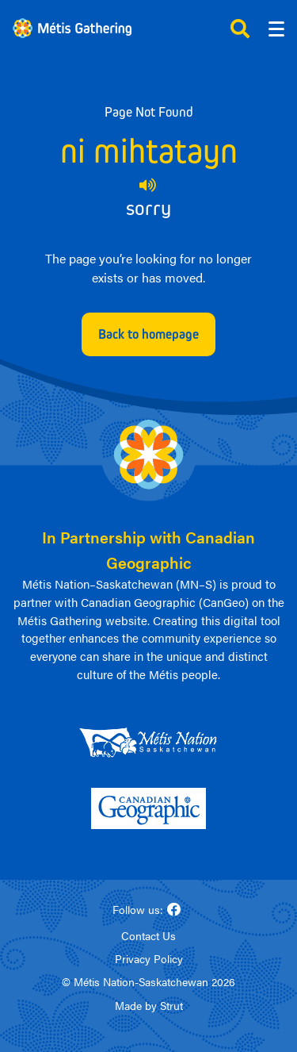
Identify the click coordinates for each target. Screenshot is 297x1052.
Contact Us (148, 935)
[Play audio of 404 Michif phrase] (148, 185)
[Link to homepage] (72, 27)
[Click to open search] (239, 28)
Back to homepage (148, 334)
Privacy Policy (149, 958)
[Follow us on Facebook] (174, 909)
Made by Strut (149, 1005)
